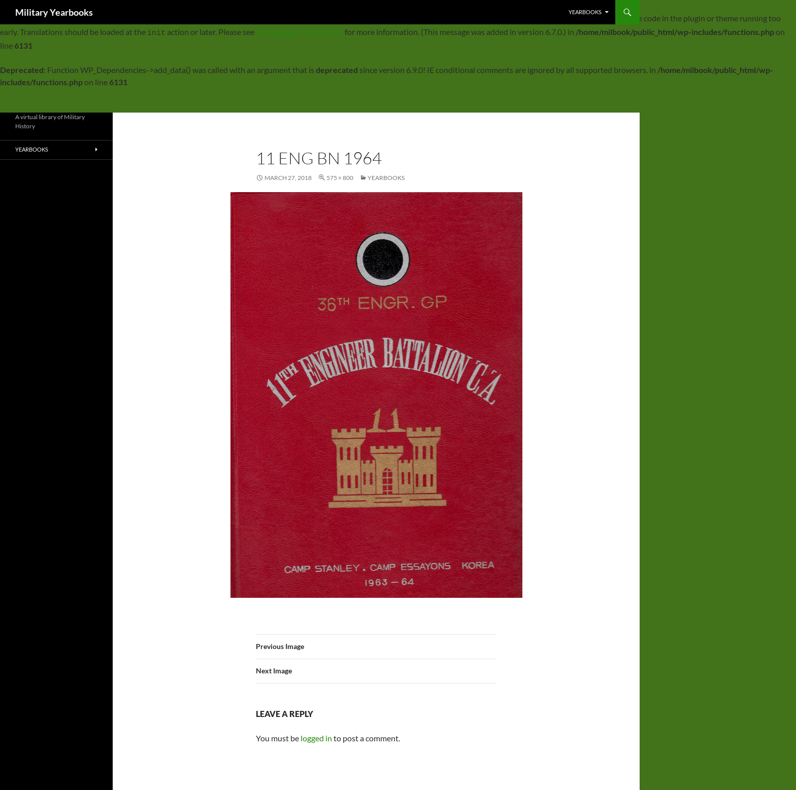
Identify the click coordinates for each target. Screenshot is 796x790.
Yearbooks (585, 12)
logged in (316, 735)
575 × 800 (339, 174)
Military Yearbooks (54, 12)
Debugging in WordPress (299, 30)
